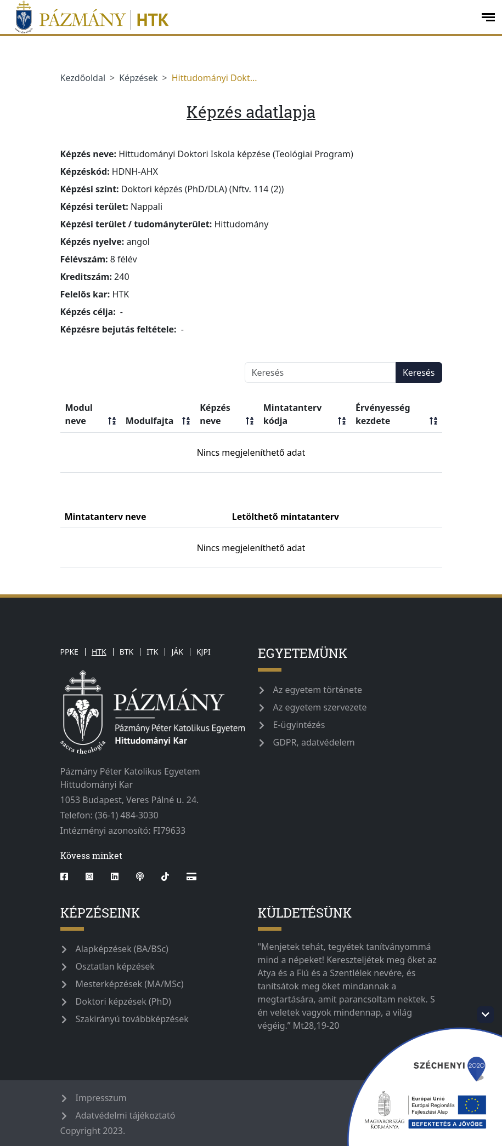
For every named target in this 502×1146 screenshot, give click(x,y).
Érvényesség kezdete (396, 414)
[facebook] (68, 876)
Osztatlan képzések (115, 966)
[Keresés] (320, 372)
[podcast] (140, 876)
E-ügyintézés (299, 725)
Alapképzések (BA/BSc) (122, 949)
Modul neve (90, 414)
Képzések (138, 78)
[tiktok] (165, 876)
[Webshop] (191, 876)
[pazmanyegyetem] (239, 17)
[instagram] (89, 876)
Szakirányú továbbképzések (132, 1019)
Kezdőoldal (83, 78)
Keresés (419, 372)
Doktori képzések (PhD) (123, 1001)
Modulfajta (158, 420)
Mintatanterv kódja (304, 414)
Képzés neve (226, 414)
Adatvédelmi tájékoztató (126, 1115)
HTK (99, 651)
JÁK (177, 651)
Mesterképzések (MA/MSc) (130, 984)
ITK (152, 651)
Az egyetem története (317, 690)
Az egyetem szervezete (320, 707)
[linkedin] (114, 876)
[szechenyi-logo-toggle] (485, 1014)
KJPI (203, 651)
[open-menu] (488, 17)
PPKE (69, 651)
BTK (127, 651)
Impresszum (101, 1098)
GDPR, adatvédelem (314, 742)
